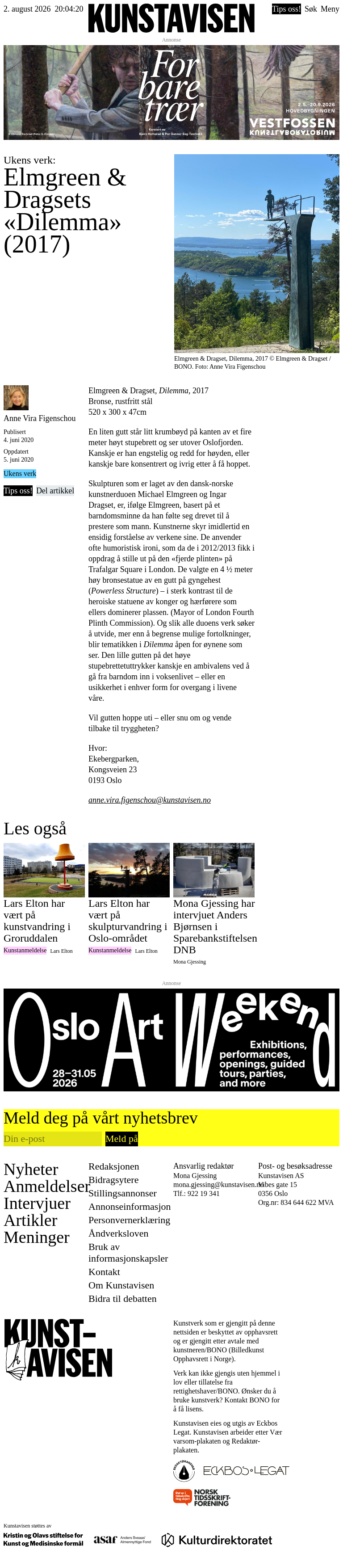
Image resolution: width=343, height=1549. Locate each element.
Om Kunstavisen (121, 1285)
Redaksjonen (113, 1166)
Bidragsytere (113, 1179)
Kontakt (104, 1271)
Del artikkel (55, 490)
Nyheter (31, 1169)
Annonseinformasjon (129, 1206)
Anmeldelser (47, 1186)
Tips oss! (286, 8)
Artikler (30, 1220)
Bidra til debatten (122, 1298)
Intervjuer (37, 1203)
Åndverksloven (118, 1233)
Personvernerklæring (129, 1219)
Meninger (37, 1237)
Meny (330, 8)
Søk (311, 8)
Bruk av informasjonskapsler (128, 1252)
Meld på (121, 1138)
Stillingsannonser (122, 1193)
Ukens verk (20, 473)
